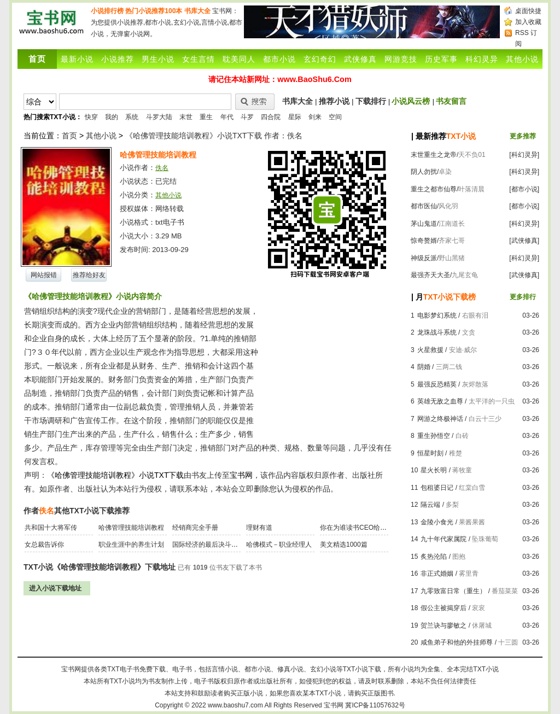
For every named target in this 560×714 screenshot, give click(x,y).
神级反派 (424, 258)
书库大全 (197, 11)
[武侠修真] (524, 240)
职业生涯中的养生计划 (131, 544)
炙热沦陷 (434, 556)
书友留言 (451, 101)
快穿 (91, 117)
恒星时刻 (430, 453)
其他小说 (522, 59)
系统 (131, 117)
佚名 (161, 168)
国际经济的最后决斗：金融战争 (218, 544)
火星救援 (430, 350)
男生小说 (158, 59)
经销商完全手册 (195, 527)
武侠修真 (360, 59)
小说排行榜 (107, 11)
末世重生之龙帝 (434, 155)
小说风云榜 (411, 101)
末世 (185, 117)
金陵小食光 (437, 522)
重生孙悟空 (433, 436)
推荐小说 (334, 101)
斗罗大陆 (159, 117)
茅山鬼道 (424, 223)
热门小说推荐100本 (153, 11)
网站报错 (44, 275)
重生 (206, 117)
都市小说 (279, 59)
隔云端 (430, 504)
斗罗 (247, 117)
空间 (335, 117)
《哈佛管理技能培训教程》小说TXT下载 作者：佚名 (213, 135)
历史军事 (441, 59)
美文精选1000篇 (344, 544)
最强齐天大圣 (430, 275)
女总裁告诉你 (44, 544)
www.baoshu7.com (235, 705)
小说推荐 (117, 59)
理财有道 (259, 527)
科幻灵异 (481, 59)
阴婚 (423, 367)
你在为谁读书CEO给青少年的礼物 (369, 527)
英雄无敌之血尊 (440, 401)
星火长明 (434, 470)
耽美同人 (239, 59)
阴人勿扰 (424, 171)
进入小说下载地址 (55, 588)
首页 (69, 135)
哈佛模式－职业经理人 (279, 544)
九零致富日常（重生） (453, 591)
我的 (111, 117)
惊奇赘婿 (424, 240)
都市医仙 (424, 206)
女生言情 (198, 59)
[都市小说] (524, 189)
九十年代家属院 (443, 539)
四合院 (271, 117)
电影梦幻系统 (437, 315)
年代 (227, 117)
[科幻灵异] (524, 155)
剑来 (315, 117)
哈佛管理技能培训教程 (131, 527)
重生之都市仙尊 (434, 189)
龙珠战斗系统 (437, 332)
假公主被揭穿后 (443, 608)
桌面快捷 (528, 11)
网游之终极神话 (440, 419)
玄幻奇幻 (320, 59)
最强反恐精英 (437, 384)
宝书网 (333, 705)
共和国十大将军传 (51, 527)
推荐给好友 (89, 275)
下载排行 (370, 101)
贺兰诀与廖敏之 (443, 625)
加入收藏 (528, 22)
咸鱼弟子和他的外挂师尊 (457, 642)
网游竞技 (400, 59)
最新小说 (77, 59)
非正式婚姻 (437, 573)
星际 (294, 117)
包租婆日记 (437, 487)
